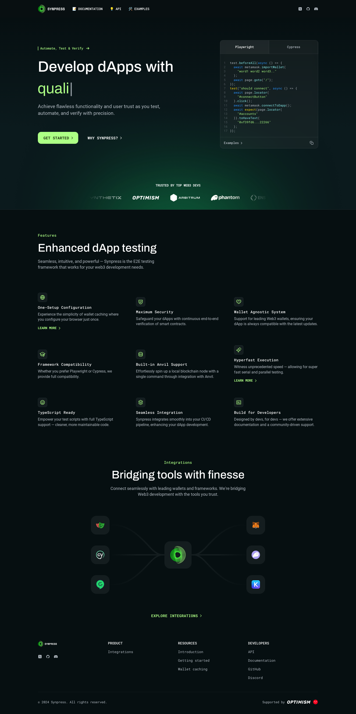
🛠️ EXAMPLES (138, 9)
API (251, 651)
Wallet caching (192, 668)
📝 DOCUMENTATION (87, 9)
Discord (255, 677)
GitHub (254, 668)
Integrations (120, 651)
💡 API (115, 9)
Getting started (194, 660)
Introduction (190, 651)
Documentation (261, 660)
